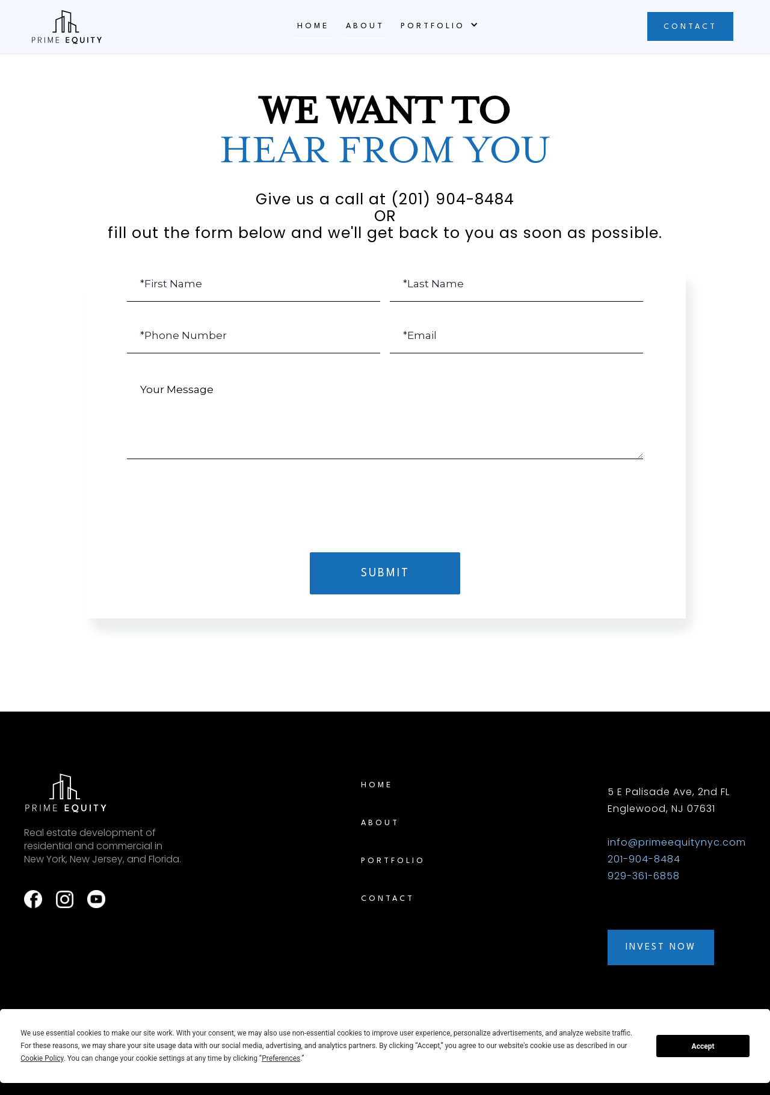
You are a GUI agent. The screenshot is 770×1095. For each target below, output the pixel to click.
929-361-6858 (644, 876)
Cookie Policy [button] (41, 1058)
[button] (437, 25)
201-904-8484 (644, 859)
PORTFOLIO (393, 861)
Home (313, 26)
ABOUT (365, 26)
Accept (703, 1046)
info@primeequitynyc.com (677, 842)
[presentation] (385, 498)
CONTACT (690, 27)
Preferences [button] (281, 1058)
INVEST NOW (661, 947)
